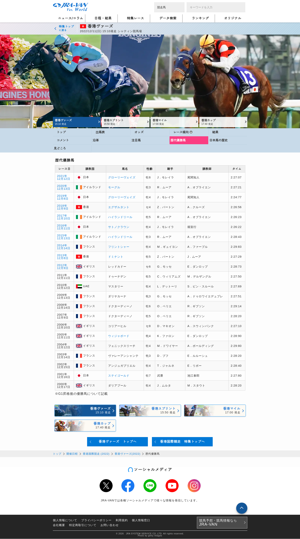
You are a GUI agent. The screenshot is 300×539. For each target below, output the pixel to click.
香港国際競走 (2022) (96, 454)
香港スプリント (125, 122)
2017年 (62, 216)
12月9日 (62, 209)
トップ (57, 454)
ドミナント (115, 257)
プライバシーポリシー (96, 520)
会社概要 (59, 525)
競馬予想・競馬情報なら (218, 522)
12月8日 (62, 199)
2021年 (62, 176)
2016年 (62, 226)
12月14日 (63, 248)
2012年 (62, 265)
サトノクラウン (118, 227)
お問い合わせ (109, 525)
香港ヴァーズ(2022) (128, 454)
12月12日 (63, 179)
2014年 (62, 246)
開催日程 (72, 454)
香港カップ (222, 122)
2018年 (62, 206)
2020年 (62, 186)
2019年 (62, 196)
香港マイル (174, 122)
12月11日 (63, 229)
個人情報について (65, 520)
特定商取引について (82, 525)
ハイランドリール (120, 217)
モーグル (114, 187)
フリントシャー (118, 247)
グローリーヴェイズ (122, 178)
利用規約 (122, 520)
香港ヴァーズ (76, 122)
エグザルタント (118, 207)
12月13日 (63, 189)
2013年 (62, 255)
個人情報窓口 (141, 520)
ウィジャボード (118, 336)
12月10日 (63, 219)
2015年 (62, 236)
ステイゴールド (118, 376)
